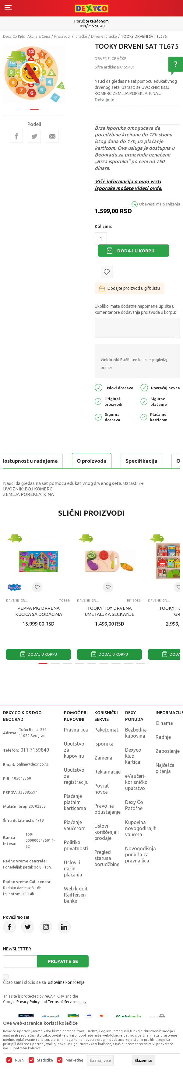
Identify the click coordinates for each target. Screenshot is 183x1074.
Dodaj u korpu (135, 250)
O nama (164, 723)
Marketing (74, 1060)
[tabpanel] (34, 74)
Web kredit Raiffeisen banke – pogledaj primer (134, 364)
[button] (107, 272)
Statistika (45, 1060)
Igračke (81, 36)
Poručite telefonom (91, 21)
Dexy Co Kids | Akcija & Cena (26, 36)
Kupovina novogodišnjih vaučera (141, 828)
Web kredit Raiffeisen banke (76, 895)
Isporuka (104, 743)
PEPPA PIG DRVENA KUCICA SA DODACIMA (38, 611)
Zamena (103, 757)
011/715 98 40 (92, 26)
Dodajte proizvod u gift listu (129, 288)
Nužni (20, 1060)
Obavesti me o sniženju (159, 204)
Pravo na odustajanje (107, 809)
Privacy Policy (28, 1002)
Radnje (163, 737)
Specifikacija (141, 461)
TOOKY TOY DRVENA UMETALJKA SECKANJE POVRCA (109, 614)
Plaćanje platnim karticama (75, 802)
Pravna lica (76, 729)
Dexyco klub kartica (133, 756)
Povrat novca (101, 789)
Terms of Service (62, 1002)
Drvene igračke (104, 36)
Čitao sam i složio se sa (43, 982)
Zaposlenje (168, 751)
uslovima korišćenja (66, 982)
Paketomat (106, 729)
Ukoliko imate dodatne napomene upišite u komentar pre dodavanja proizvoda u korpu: (135, 309)
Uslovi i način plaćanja (73, 868)
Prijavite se (63, 961)
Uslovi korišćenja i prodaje (106, 832)
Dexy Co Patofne (134, 805)
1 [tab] (34, 108)
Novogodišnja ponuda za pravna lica (140, 854)
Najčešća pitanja (165, 768)
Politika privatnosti (76, 845)
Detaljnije (104, 99)
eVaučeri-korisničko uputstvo (136, 782)
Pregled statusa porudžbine (106, 858)
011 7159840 (34, 750)
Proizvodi (62, 36)
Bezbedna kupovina (136, 733)
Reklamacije (107, 771)
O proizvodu (92, 461)
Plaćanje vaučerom (75, 825)
